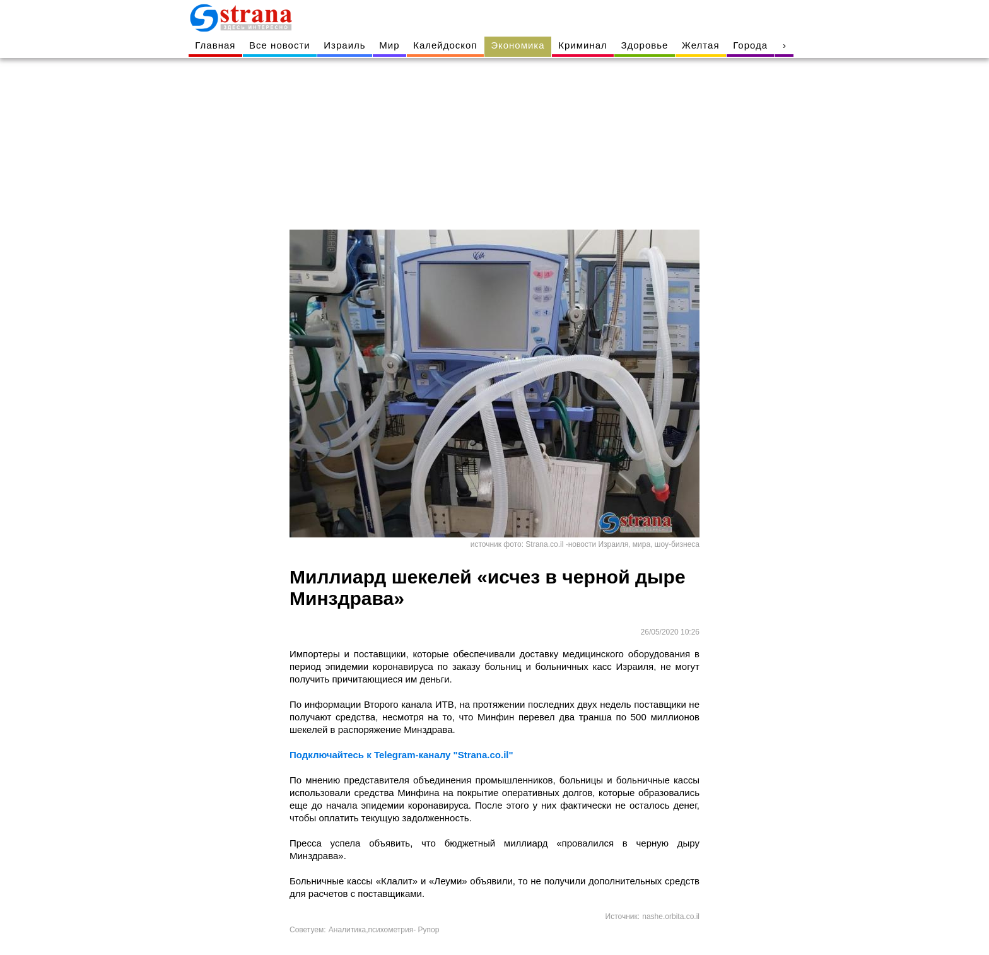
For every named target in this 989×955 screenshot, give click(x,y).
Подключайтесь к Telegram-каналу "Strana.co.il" (401, 754)
